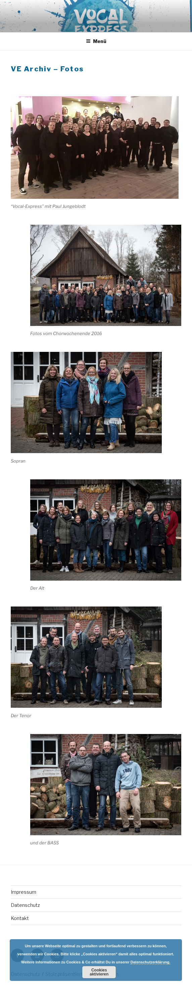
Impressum (23, 892)
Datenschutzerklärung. (151, 962)
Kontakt (20, 918)
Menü (96, 41)
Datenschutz (25, 905)
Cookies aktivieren (99, 972)
